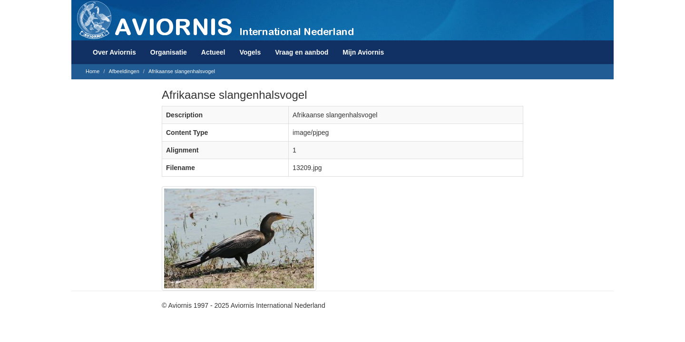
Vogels (250, 52)
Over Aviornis (114, 52)
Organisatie (168, 52)
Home (92, 71)
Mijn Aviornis (363, 52)
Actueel (213, 52)
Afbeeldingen (124, 71)
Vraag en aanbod (301, 52)
